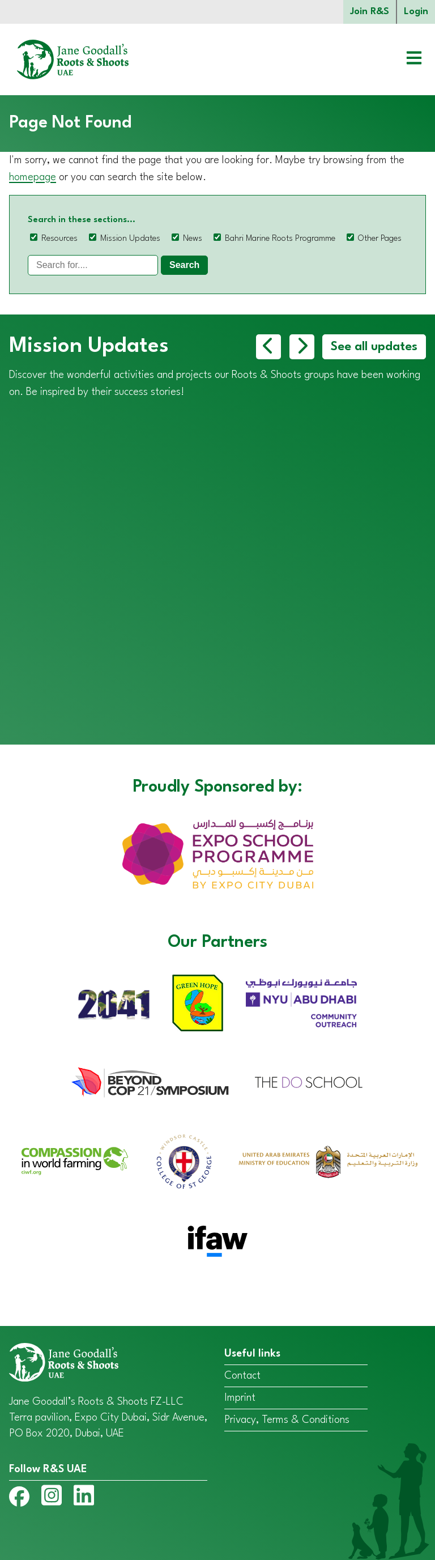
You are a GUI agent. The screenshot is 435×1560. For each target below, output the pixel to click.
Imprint (239, 1398)
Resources (59, 239)
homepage (32, 177)
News (192, 239)
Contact (242, 1376)
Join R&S (369, 11)
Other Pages (380, 239)
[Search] (93, 265)
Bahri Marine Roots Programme (280, 239)
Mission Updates (130, 239)
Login (416, 11)
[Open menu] (406, 59)
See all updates (374, 347)
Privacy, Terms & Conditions (286, 1420)
